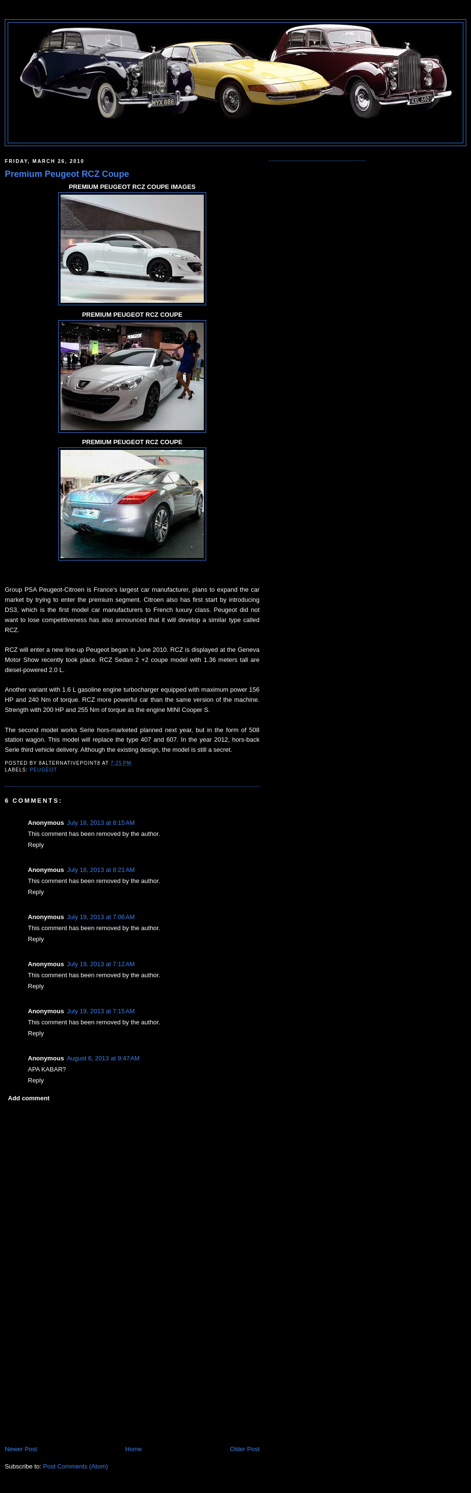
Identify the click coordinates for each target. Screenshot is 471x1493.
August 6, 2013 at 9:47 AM (103, 1058)
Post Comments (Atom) (75, 1466)
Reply (36, 844)
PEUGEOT (43, 769)
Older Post (245, 1449)
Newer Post (21, 1449)
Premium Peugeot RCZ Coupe (67, 174)
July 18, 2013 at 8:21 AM (101, 869)
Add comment (29, 1098)
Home (133, 1449)
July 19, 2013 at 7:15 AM (101, 1011)
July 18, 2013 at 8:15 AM (101, 822)
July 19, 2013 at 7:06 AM (101, 917)
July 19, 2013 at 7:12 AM (101, 964)
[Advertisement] (77, 1378)
